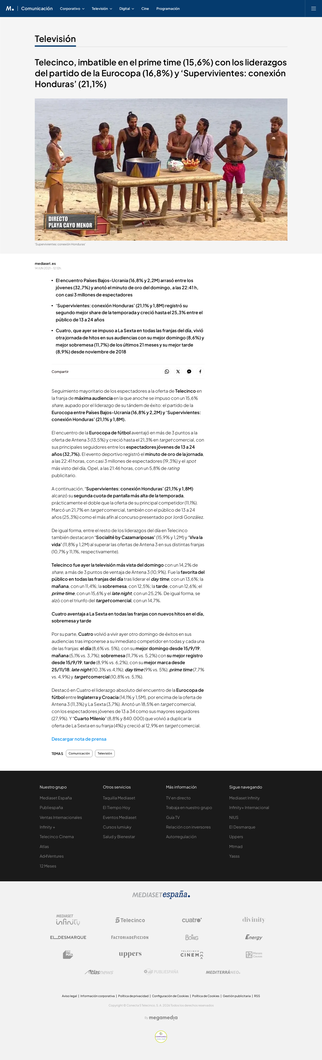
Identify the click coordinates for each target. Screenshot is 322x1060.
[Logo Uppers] (130, 954)
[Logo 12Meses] (254, 954)
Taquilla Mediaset (119, 797)
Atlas (44, 846)
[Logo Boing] (192, 937)
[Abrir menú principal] (313, 8)
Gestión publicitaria (237, 996)
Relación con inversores (188, 826)
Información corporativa (97, 996)
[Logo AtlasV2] (99, 972)
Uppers (236, 836)
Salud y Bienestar (119, 836)
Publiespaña (51, 807)
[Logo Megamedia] (163, 1017)
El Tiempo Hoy (116, 807)
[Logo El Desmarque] (68, 937)
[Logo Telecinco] (130, 920)
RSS (257, 996)
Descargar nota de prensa (79, 739)
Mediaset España (56, 797)
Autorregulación (181, 836)
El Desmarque (242, 826)
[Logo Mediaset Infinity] (68, 920)
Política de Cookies (205, 996)
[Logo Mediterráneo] (223, 972)
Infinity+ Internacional (249, 807)
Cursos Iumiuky (117, 826)
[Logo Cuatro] (192, 920)
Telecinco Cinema (57, 836)
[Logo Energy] (254, 937)
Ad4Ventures (52, 856)
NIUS (233, 817)
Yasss (234, 856)
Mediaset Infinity (244, 797)
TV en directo (178, 797)
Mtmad (236, 846)
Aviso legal (69, 996)
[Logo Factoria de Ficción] (130, 937)
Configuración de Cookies (170, 996)
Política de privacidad (133, 996)
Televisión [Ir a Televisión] (55, 38)
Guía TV (173, 817)
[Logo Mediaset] (161, 897)
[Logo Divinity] (254, 920)
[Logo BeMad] (68, 954)
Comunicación (79, 753)
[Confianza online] (161, 1041)
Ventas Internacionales (61, 817)
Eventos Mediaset (119, 817)
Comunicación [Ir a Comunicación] (37, 8)
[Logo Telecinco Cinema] (192, 954)
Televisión (105, 753)
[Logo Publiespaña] (161, 972)
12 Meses (48, 865)
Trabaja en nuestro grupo (189, 807)
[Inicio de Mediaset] (10, 8)
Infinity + (47, 826)
